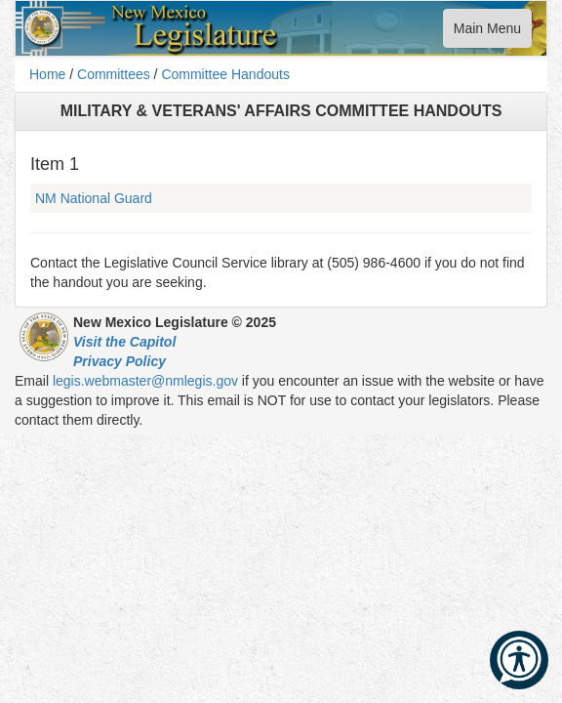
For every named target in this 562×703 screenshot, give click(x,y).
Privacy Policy (119, 361)
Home (47, 74)
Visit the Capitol (124, 342)
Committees (113, 74)
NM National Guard (93, 198)
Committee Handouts (225, 74)
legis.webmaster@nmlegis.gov (145, 381)
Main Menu (487, 33)
